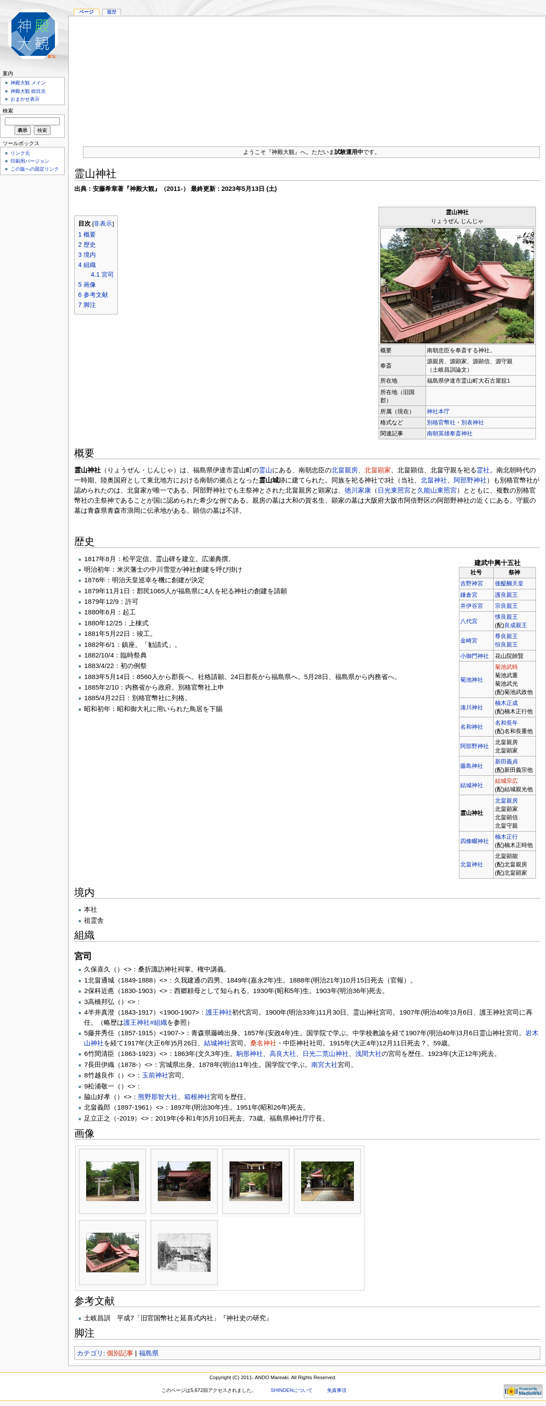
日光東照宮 (394, 490)
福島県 (149, 1353)
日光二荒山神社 (325, 1053)
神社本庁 (438, 411)
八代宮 (468, 621)
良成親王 (515, 625)
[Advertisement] (307, 77)
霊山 (265, 470)
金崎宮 (468, 640)
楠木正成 (506, 703)
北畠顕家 (377, 470)
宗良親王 (506, 606)
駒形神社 (250, 1053)
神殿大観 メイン (28, 82)
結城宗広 (506, 781)
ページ (86, 12)
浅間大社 (368, 1053)
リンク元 (20, 153)
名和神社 (471, 726)
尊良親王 (506, 636)
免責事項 (336, 1390)
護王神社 (219, 1012)
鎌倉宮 (468, 595)
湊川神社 (471, 707)
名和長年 (506, 722)
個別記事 (120, 1353)
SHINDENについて (292, 1390)
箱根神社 (197, 1096)
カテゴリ (90, 1353)
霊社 (483, 470)
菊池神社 (471, 679)
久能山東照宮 (437, 490)
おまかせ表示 (25, 99)
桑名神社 (263, 1043)
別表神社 (472, 422)
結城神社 (471, 785)
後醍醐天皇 (509, 583)
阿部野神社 (470, 480)
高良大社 (282, 1053)
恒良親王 (506, 644)
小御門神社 (474, 656)
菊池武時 (506, 667)
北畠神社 (434, 480)
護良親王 (506, 595)
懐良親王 (506, 617)
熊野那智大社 (158, 1096)
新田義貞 (506, 761)
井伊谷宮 (471, 606)
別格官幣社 (441, 422)
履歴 (111, 12)
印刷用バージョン (30, 161)
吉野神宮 (471, 583)
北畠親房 (344, 470)
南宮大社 (324, 1064)
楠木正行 (506, 836)
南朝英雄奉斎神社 (450, 433)
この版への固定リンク (35, 169)
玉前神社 (155, 1075)
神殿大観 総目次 (28, 91)
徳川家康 (358, 490)
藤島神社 (471, 766)
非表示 (103, 223)
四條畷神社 (474, 841)
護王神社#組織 (145, 1022)
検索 (8, 110)
